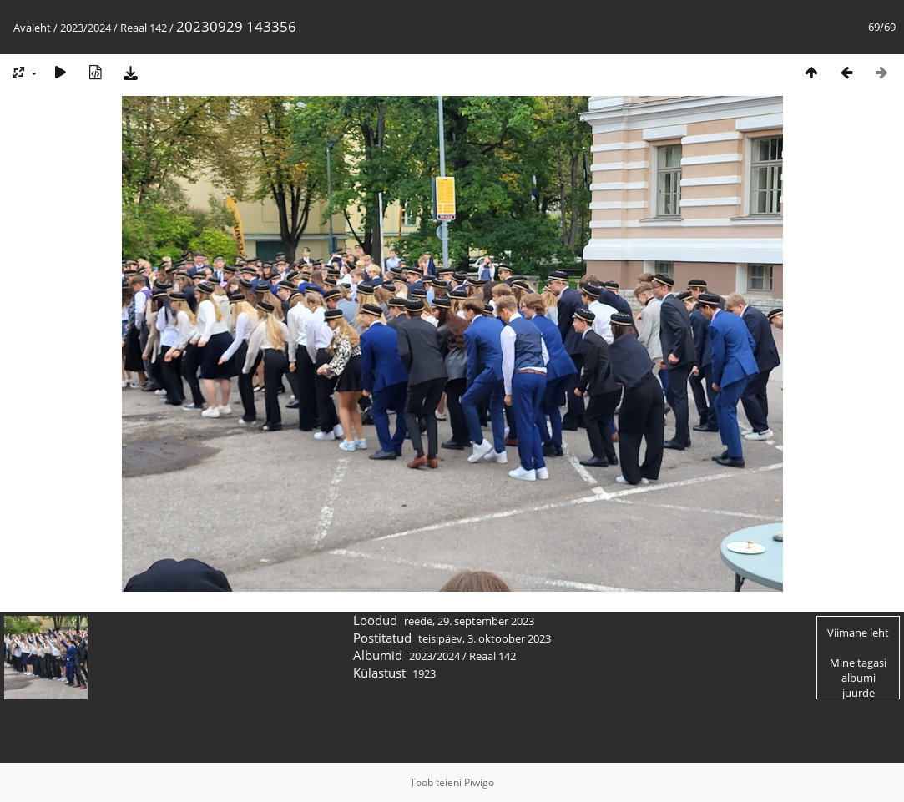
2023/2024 (85, 27)
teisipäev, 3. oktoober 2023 (484, 638)
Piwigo (479, 782)
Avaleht (32, 27)
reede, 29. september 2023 (469, 620)
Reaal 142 (143, 27)
